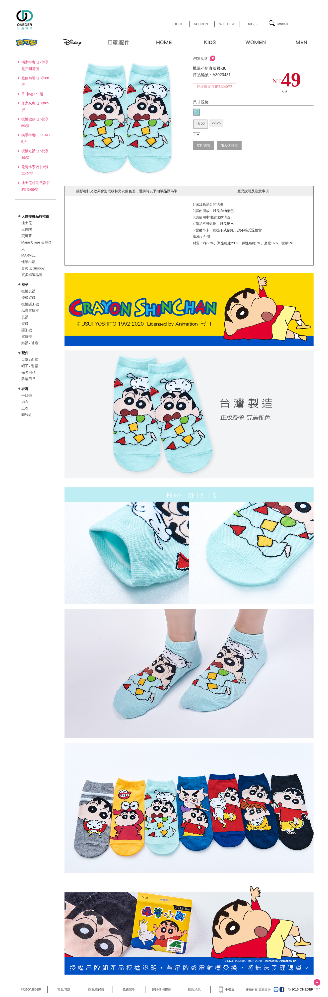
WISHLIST (201, 58)
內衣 (24, 402)
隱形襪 (26, 330)
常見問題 (63, 989)
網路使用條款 (161, 989)
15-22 (200, 124)
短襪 (24, 324)
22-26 (216, 123)
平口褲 (26, 395)
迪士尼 (26, 223)
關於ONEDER (31, 989)
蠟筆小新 (28, 262)
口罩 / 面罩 (29, 359)
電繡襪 (26, 336)
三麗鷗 (26, 229)
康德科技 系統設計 (258, 990)
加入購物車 (229, 145)
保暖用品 (28, 372)
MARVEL (28, 255)
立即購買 (203, 145)
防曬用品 (28, 379)
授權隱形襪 (30, 304)
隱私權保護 (96, 989)
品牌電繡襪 (30, 311)
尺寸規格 (201, 102)
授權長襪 (28, 291)
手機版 (226, 989)
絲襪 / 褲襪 (29, 343)
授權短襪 (28, 298)
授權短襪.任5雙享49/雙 (214, 87)
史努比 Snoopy (33, 268)
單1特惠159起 (32, 94)
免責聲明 (129, 989)
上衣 (24, 408)
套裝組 (26, 415)
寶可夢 (26, 236)
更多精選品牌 (31, 275)
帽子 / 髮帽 (29, 366)
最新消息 (194, 989)
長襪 (24, 317)
